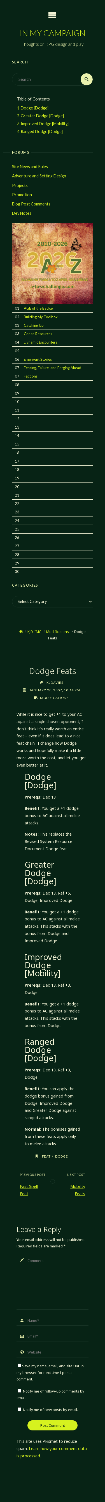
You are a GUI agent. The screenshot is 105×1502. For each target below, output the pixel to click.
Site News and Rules (30, 166)
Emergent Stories (38, 359)
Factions (31, 376)
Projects (20, 185)
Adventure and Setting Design (39, 175)
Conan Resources (38, 334)
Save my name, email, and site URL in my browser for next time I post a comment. (50, 1372)
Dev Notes (21, 213)
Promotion (22, 194)
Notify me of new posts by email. (50, 1409)
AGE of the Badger (39, 308)
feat (46, 1156)
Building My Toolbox (41, 317)
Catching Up (34, 325)
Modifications (57, 631)
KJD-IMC (34, 631)
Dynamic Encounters (40, 342)
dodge (61, 1156)
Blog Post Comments (31, 204)
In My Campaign (52, 33)
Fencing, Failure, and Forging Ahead (52, 367)
